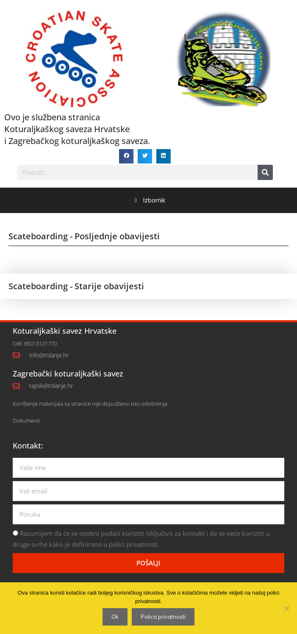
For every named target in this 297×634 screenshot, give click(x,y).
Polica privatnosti (163, 616)
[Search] (265, 172)
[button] (126, 156)
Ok (115, 616)
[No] (286, 608)
